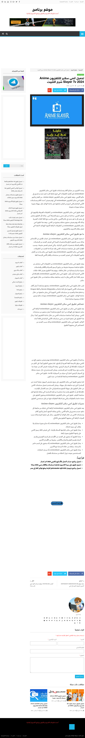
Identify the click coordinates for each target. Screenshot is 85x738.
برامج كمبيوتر (18, 294)
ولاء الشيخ (80, 86)
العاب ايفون (19, 266)
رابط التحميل (57, 503)
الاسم (82, 639)
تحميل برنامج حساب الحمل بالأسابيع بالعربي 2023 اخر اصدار (61, 462)
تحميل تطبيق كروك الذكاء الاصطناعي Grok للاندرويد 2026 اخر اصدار (13, 211)
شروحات (19, 309)
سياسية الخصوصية (64, 1)
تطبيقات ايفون (18, 301)
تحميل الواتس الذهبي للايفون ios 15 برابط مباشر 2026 (13, 189)
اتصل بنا (71, 1)
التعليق (82, 655)
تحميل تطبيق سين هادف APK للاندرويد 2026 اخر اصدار (14, 245)
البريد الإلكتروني (52, 639)
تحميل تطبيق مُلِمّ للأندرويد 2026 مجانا (13, 203)
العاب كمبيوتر (18, 278)
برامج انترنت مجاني (17, 282)
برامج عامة (19, 290)
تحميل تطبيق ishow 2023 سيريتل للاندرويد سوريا (58, 697)
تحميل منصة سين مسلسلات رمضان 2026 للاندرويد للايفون (12, 238)
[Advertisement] (42, 53)
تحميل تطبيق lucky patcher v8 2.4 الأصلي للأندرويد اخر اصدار (13, 183)
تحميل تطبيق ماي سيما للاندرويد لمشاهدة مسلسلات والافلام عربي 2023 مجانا (56, 465)
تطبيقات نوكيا (18, 305)
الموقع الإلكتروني (80, 647)
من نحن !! (76, 1)
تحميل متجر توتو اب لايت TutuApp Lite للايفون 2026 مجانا (12, 219)
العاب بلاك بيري (18, 270)
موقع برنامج (42, 9)
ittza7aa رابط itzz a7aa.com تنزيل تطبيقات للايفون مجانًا (14, 225)
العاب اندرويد (18, 262)
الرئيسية (81, 1)
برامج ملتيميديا (18, 297)
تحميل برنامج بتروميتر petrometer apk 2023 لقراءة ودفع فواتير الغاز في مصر (55, 468)
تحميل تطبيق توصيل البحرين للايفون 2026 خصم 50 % (14, 232)
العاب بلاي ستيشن (17, 274)
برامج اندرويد (74, 70)
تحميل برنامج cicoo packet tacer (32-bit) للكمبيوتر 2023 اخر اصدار (39, 706)
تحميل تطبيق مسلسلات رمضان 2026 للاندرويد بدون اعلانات (14, 196)
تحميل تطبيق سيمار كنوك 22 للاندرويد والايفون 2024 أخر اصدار (75, 706)
